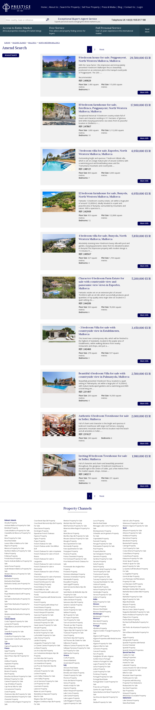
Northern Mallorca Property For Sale (18, 551)
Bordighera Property (71, 670)
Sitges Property (128, 637)
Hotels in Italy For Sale (72, 685)
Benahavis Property (130, 541)
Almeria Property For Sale (132, 533)
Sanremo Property (100, 556)
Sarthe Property (69, 607)
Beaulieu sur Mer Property (14, 669)
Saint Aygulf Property (71, 584)
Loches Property (40, 673)
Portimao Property (100, 674)
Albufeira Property (100, 628)
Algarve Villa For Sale (100, 646)
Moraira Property (129, 607)
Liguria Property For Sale (72, 703)
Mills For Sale (127, 673)
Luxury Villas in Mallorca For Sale (16, 543)
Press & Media (109, 7)
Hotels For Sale (128, 662)
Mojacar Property (129, 604)
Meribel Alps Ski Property (73, 523)
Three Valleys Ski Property (73, 628)
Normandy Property (71, 546)
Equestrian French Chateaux (44, 533)
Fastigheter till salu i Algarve (103, 656)
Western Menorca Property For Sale (17, 574)
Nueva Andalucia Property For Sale (135, 614)
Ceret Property (10, 692)
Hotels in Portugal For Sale (102, 661)
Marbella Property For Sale (132, 597)
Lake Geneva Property (131, 700)
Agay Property (10, 651)
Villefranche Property (71, 653)
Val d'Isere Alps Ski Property (74, 638)
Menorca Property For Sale (14, 548)
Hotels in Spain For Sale (131, 564)
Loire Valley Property (41, 679)
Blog (120, 7)
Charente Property (11, 699)
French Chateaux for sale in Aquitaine (47, 551)
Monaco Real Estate (100, 609)
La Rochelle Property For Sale (44, 635)
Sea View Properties (130, 688)
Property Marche (99, 551)
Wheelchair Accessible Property (134, 696)
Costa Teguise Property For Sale (16, 621)
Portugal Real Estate (100, 679)
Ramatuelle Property (71, 579)
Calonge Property (129, 546)
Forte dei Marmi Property (73, 680)
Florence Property (70, 678)
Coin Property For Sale (131, 548)
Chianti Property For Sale (73, 675)
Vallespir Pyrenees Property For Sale (77, 648)
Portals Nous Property (13, 558)
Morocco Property (100, 624)
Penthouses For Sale (130, 678)
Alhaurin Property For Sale (132, 530)
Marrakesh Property (100, 621)
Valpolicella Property (100, 587)
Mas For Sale (38, 696)
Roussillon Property (71, 582)
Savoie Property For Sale (72, 610)
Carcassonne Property (13, 689)
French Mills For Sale (41, 589)
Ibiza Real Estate (10, 541)
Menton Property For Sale (73, 521)
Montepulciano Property (102, 531)
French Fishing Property (42, 584)
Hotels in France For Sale (43, 630)
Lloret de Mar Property (131, 576)
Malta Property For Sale (101, 602)
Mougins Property (70, 541)
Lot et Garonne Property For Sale (46, 681)
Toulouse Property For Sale (73, 633)
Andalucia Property (130, 535)
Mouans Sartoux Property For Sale (76, 538)
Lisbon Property (99, 669)
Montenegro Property (101, 616)
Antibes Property (11, 661)
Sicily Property (98, 564)
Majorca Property (11, 546)
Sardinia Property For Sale (102, 559)
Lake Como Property (71, 693)
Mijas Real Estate (129, 602)
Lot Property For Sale (41, 684)
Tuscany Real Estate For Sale (103, 582)
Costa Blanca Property (131, 553)
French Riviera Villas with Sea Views (46, 610)
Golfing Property (129, 660)
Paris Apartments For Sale (73, 549)
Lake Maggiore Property (72, 701)
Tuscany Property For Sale (102, 579)
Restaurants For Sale (130, 685)
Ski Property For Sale (71, 615)
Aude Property (10, 666)
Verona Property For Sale (102, 595)
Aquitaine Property (11, 664)
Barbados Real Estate (12, 581)
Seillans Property (70, 612)
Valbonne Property (70, 643)
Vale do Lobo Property (131, 521)
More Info (144, 92)
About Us (53, 7)
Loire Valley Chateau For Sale (44, 676)
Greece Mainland (70, 660)
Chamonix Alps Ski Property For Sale (18, 694)
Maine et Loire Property (42, 691)
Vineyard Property (129, 693)
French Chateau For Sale (43, 544)
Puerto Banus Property (131, 620)
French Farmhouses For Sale (44, 582)
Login (140, 7)
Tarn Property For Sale (72, 620)
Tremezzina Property (101, 574)
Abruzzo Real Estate (71, 668)
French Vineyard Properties (44, 612)
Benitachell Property (130, 543)
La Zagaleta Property (130, 574)
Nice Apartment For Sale (72, 544)
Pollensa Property (11, 556)
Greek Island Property (72, 663)
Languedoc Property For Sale (44, 643)
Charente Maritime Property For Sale (18, 697)
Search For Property (70, 7)
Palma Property (10, 553)
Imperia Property (70, 688)
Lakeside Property (129, 665)
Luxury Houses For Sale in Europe (135, 668)
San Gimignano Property (102, 554)
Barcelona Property (130, 538)
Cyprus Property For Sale (14, 646)
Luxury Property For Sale (132, 670)
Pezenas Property (70, 554)
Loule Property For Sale (101, 671)
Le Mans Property (40, 648)
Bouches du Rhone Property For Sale (18, 676)
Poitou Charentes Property (73, 556)
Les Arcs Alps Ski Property (43, 651)
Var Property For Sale (71, 651)
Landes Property (40, 640)
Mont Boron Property (71, 533)
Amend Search (11, 55)
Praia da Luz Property (101, 687)
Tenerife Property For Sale (14, 631)
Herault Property (40, 628)
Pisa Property (98, 549)
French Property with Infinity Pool (46, 605)
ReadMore (147, 30)
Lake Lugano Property (72, 698)
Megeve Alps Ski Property (43, 699)
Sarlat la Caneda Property (73, 605)
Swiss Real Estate (129, 703)
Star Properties (128, 691)
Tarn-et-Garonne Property (73, 622)
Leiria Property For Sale (101, 666)
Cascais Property (99, 651)
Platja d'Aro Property (130, 617)
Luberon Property (40, 689)
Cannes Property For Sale (14, 681)
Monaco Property (99, 606)
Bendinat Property (11, 528)
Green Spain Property (130, 561)
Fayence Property (40, 536)
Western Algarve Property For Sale (135, 526)
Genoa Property (69, 683)
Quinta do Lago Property (102, 689)
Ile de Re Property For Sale (43, 633)
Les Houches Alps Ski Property (45, 661)
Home (44, 7)
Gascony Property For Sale (43, 615)
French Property (40, 602)
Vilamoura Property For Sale (133, 523)
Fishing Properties (129, 657)
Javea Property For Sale (131, 566)
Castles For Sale (128, 655)
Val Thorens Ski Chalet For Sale (75, 640)
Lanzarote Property (12, 624)
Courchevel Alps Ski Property (44, 521)
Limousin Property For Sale (44, 671)
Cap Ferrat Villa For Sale (13, 686)
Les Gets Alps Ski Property (43, 658)
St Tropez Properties (71, 617)
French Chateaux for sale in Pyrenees (47, 577)
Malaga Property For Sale (132, 586)
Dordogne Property (41, 531)
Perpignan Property (71, 551)
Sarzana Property (99, 561)
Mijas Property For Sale (131, 599)
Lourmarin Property (41, 686)
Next (101, 49)
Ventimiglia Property (100, 592)
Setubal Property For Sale (102, 702)
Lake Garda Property (71, 696)
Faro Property (98, 654)
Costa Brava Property (130, 556)
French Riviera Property (42, 607)
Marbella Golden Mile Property (134, 589)
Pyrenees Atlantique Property (74, 574)
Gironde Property (40, 617)
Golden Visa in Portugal (101, 659)
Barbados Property (12, 578)
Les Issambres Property (42, 663)
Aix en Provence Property (14, 653)
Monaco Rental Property (102, 612)
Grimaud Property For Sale (44, 622)
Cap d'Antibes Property (13, 684)
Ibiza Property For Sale (13, 538)
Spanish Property (129, 648)
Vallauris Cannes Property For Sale (76, 645)
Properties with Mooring (131, 680)
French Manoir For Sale (42, 587)
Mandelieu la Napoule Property (45, 694)
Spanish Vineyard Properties (133, 650)
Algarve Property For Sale (102, 643)
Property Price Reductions (132, 683)
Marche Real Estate (100, 523)
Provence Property (70, 572)
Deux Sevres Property (42, 528)
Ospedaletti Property (101, 538)
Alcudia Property (11, 523)
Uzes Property (69, 635)
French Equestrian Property (44, 579)
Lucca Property (98, 521)
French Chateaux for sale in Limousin (47, 564)
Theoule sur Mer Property (73, 625)
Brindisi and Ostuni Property (74, 673)
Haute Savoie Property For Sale (45, 625)
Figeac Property (40, 538)
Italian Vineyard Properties (73, 691)
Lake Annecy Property (42, 638)
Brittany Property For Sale (14, 679)
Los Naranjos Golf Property (133, 584)
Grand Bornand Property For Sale (46, 620)
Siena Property (98, 567)
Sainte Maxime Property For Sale (75, 597)
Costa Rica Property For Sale (15, 636)
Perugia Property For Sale (102, 544)
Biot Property (9, 674)
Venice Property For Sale (102, 589)
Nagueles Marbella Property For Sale (136, 612)
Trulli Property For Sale (101, 577)
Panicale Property (99, 541)
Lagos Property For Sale (102, 664)
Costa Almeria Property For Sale (134, 551)
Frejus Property (39, 541)
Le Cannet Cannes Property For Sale (47, 645)
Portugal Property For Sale (102, 677)
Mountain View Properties (132, 675)
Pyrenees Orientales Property (74, 577)
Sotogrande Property (130, 640)
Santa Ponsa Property (12, 566)
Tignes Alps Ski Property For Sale (75, 630)
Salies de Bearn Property (73, 600)
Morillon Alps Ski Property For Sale (76, 536)
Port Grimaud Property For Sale (75, 559)
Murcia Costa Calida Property (133, 609)
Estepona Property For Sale (133, 558)
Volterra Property (99, 597)
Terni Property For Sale (101, 572)
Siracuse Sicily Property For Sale (104, 569)
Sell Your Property (91, 7)
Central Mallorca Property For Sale (17, 530)
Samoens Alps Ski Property (73, 602)
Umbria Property (99, 584)
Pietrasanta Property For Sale (104, 546)
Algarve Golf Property (101, 636)
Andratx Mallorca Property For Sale (17, 525)
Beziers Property (11, 671)
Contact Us (129, 7)
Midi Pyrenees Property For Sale (75, 526)
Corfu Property (69, 658)
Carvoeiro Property (100, 649)
